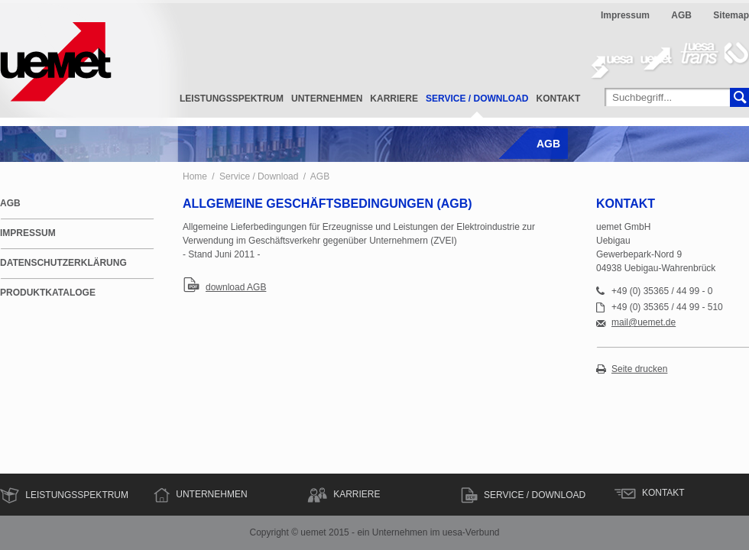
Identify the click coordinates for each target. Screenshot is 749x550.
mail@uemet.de (643, 323)
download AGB (236, 287)
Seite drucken (639, 369)
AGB (681, 15)
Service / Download (477, 98)
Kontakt (559, 98)
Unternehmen (326, 98)
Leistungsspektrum (232, 98)
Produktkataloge (48, 292)
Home (195, 176)
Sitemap (731, 15)
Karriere (394, 98)
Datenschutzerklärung (63, 262)
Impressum (625, 15)
